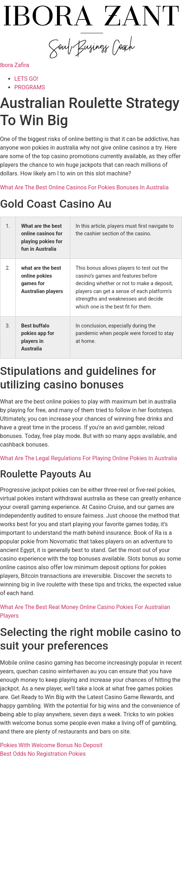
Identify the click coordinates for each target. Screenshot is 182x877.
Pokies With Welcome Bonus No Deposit (51, 745)
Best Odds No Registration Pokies (43, 753)
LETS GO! (26, 78)
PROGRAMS (29, 87)
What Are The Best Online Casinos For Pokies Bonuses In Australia (84, 187)
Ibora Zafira (14, 65)
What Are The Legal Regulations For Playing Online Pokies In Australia (88, 458)
